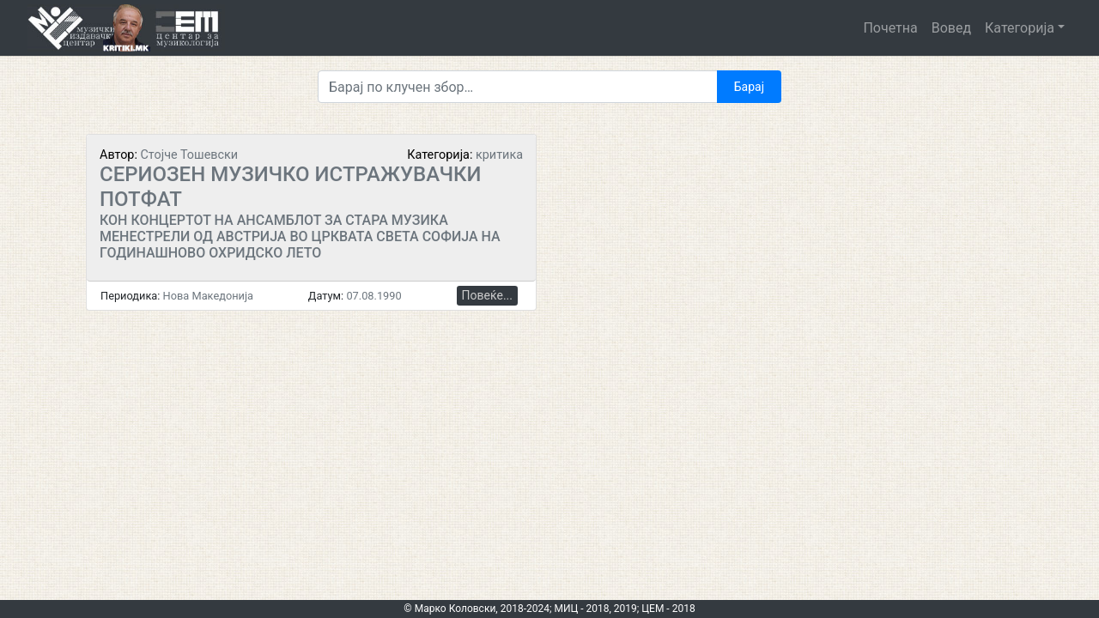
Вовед (951, 28)
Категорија (1019, 28)
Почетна (890, 28)
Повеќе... (487, 295)
